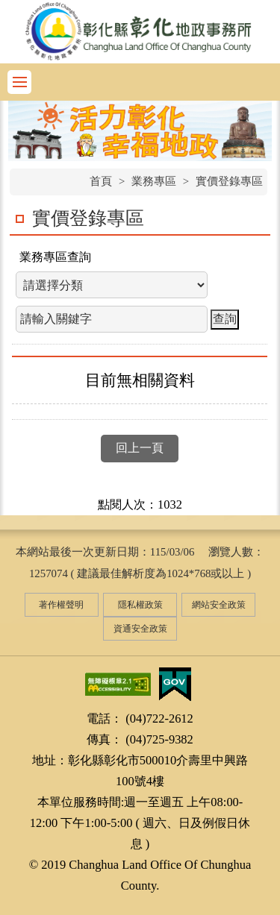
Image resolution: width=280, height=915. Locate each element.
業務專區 (153, 181)
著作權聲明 (61, 604)
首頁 (101, 181)
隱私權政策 (140, 604)
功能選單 (19, 82)
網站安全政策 (219, 604)
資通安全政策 (140, 628)
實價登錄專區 (229, 181)
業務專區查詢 (55, 257)
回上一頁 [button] (140, 448)
